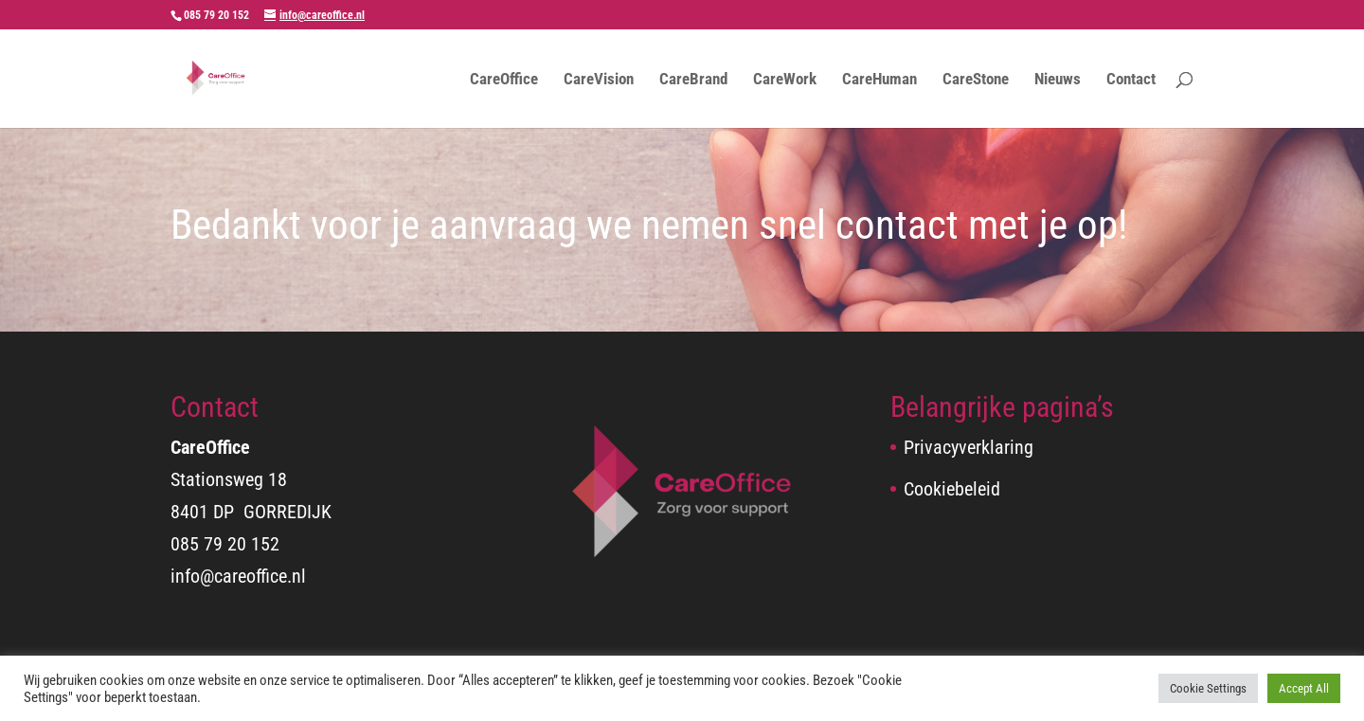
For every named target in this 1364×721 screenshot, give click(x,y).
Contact (1131, 80)
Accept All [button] (1304, 688)
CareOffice (504, 80)
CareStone (975, 80)
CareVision (599, 80)
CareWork (785, 80)
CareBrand (693, 80)
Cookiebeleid (952, 489)
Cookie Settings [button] (1208, 688)
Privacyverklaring (968, 447)
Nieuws (1057, 80)
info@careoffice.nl (238, 576)
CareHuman (879, 80)
